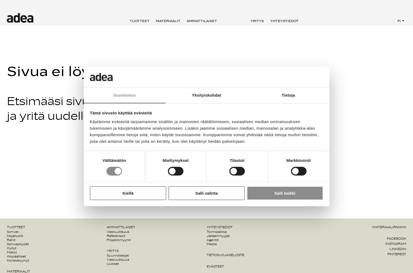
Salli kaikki (285, 193)
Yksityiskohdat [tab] (206, 95)
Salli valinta (206, 193)
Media (212, 244)
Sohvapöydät (18, 244)
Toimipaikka (217, 231)
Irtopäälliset (16, 256)
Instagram (395, 243)
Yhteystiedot (284, 21)
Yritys (257, 21)
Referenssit (116, 236)
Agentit (213, 240)
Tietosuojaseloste (225, 255)
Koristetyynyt (18, 260)
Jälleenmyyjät (218, 236)
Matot (12, 252)
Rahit (11, 240)
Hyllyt (11, 248)
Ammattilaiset (202, 21)
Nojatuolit (15, 236)
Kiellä (128, 193)
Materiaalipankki (389, 227)
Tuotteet (140, 21)
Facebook (396, 238)
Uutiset (113, 263)
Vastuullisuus (118, 231)
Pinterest (396, 254)
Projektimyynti (119, 240)
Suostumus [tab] (124, 95)
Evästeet (215, 266)
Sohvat (13, 231)
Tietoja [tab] (288, 95)
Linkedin (398, 249)
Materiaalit (168, 21)
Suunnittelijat (118, 255)
